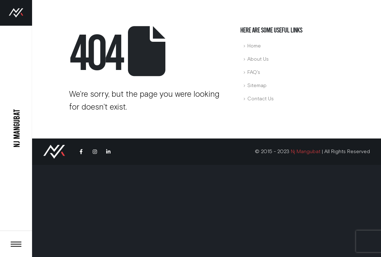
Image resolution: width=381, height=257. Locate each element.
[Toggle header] (16, 244)
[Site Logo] (16, 13)
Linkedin (108, 151)
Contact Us (260, 99)
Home (254, 46)
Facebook (81, 151)
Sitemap (257, 85)
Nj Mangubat (305, 151)
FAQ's (253, 72)
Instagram (94, 151)
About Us (258, 59)
